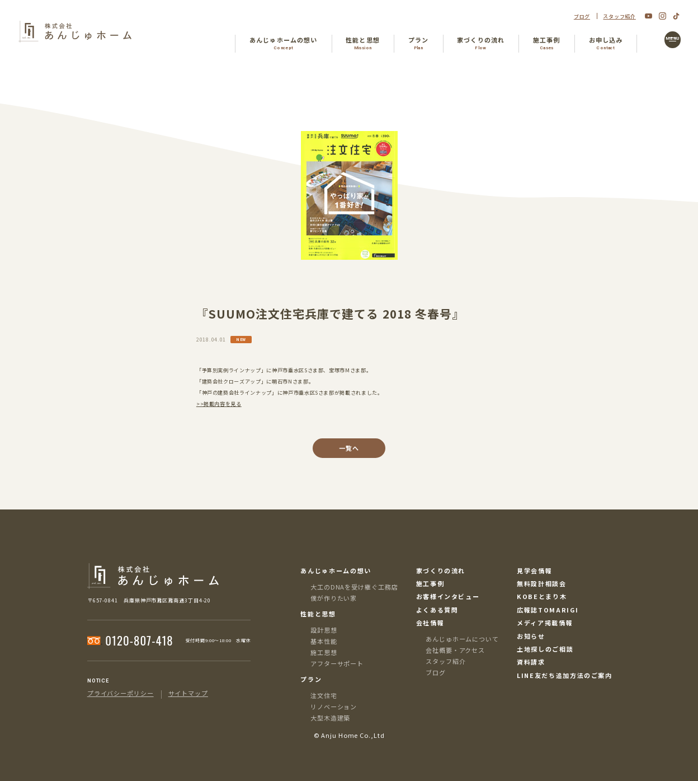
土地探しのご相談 (545, 649)
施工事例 (430, 584)
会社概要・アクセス (455, 650)
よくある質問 (437, 610)
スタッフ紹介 (619, 16)
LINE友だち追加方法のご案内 (564, 675)
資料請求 (531, 662)
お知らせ (531, 636)
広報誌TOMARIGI (547, 610)
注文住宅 (323, 695)
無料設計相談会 (542, 584)
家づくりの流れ (441, 571)
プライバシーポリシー (120, 693)
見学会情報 (534, 571)
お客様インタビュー (448, 596)
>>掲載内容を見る (219, 404)
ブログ (582, 16)
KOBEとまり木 (542, 596)
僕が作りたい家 (333, 597)
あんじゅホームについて (462, 638)
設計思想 (323, 629)
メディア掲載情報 (545, 623)
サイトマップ (188, 693)
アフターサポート (337, 663)
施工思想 (323, 652)
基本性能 (323, 641)
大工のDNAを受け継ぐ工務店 (354, 586)
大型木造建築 (330, 717)
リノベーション (333, 706)
